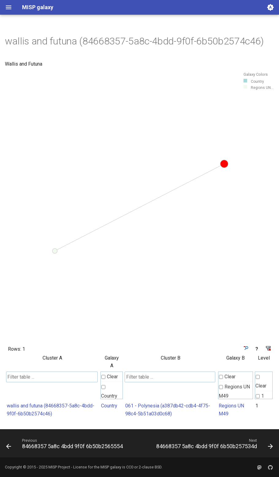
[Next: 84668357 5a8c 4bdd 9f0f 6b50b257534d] (214, 445)
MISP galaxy (110, 467)
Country (109, 392)
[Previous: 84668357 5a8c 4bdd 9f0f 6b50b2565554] (65, 445)
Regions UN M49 (234, 391)
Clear (109, 377)
